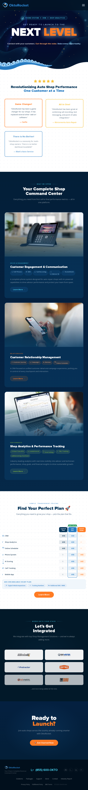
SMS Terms (48, 784)
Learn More (44, 594)
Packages (29, 779)
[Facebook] (66, 770)
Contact (55, 779)
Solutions (19, 779)
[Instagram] (71, 770)
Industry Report (66, 779)
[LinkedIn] (76, 770)
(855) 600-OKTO (44, 770)
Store (47, 779)
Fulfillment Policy (37, 784)
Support (39, 779)
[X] (81, 770)
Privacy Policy (25, 784)
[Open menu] (83, 5)
